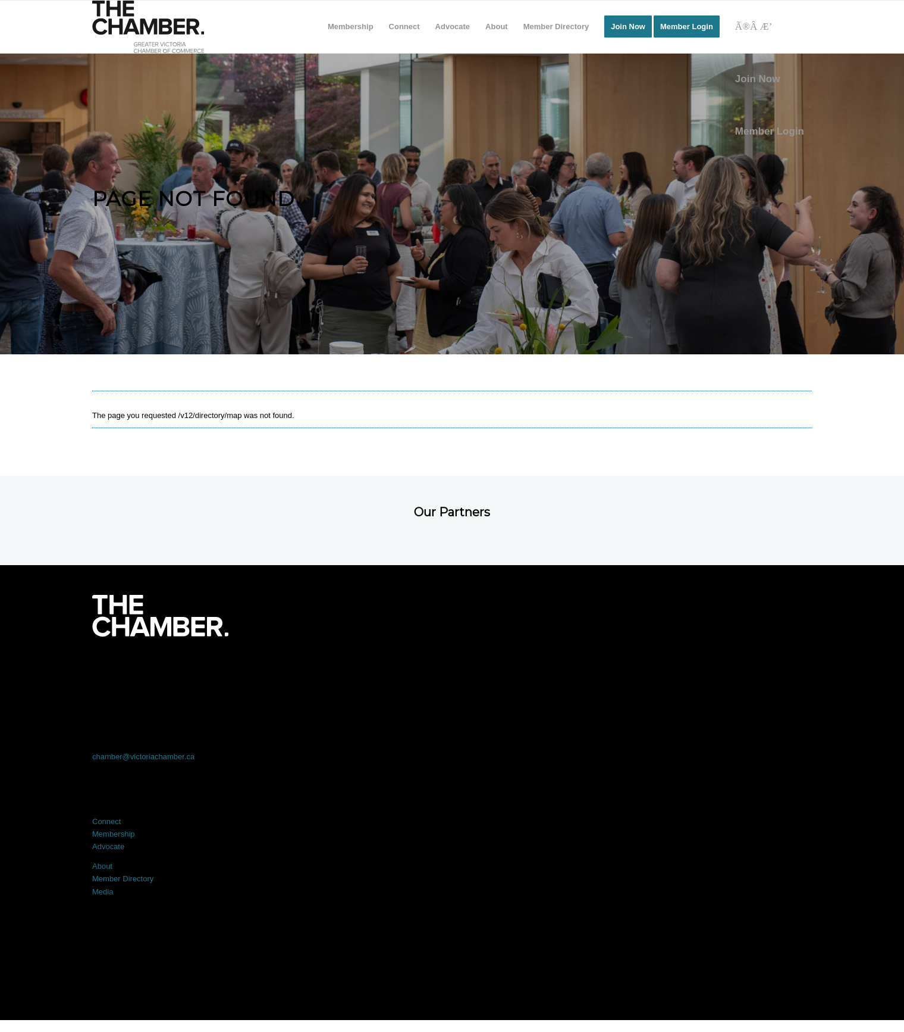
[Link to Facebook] (164, 669)
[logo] (148, 27)
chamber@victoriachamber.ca (143, 756)
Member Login (769, 131)
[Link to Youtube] (740, 669)
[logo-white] (160, 616)
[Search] (769, 27)
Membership (113, 834)
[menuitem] (350, 27)
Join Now (757, 79)
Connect (106, 821)
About (102, 866)
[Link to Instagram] (596, 669)
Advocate (108, 846)
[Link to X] (308, 669)
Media (102, 891)
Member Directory (122, 878)
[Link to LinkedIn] (452, 669)
